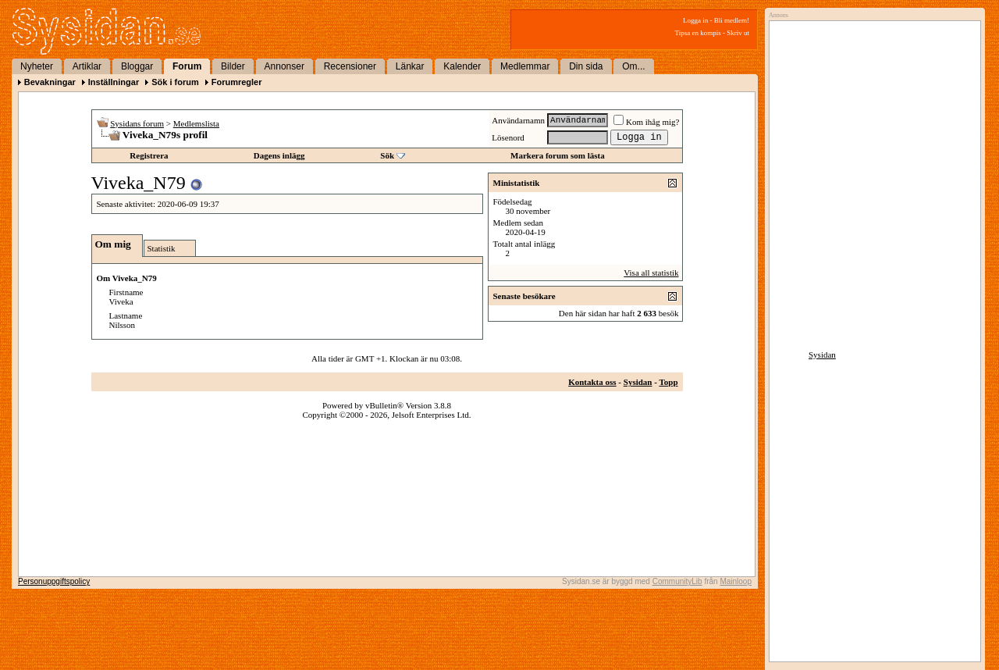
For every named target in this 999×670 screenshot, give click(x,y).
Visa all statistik (651, 272)
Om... (633, 66)
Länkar (410, 66)
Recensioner (350, 66)
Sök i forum (175, 82)
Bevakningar (50, 82)
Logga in (695, 20)
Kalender (462, 66)
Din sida (586, 66)
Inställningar (113, 82)
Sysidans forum (137, 123)
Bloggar (137, 66)
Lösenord (508, 137)
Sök (387, 155)
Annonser (284, 66)
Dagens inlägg (279, 155)
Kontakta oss (592, 382)
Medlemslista (196, 123)
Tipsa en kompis (698, 33)
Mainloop (736, 581)
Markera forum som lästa (557, 155)
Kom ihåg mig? (646, 122)
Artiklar (87, 66)
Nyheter (36, 66)
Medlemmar (524, 66)
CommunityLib (677, 581)
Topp (668, 382)
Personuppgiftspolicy (54, 581)
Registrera (149, 155)
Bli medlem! (731, 20)
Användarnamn (518, 120)
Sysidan (638, 382)
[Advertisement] (871, 185)
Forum (186, 66)
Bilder (233, 66)
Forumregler (237, 82)
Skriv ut (738, 33)
